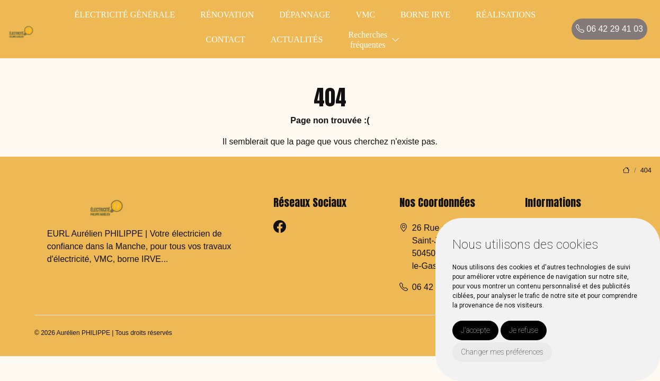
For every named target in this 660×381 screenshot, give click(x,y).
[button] (395, 40)
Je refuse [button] (523, 330)
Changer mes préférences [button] (502, 352)
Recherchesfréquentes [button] (367, 39)
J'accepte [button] (475, 330)
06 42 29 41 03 (609, 28)
